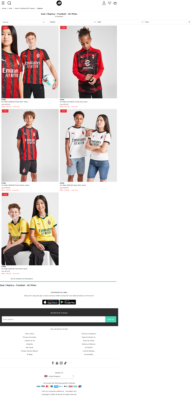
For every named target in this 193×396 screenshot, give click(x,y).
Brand (52, 22)
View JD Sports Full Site (59, 329)
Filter (167, 22)
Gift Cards (29, 347)
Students (29, 344)
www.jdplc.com (70, 391)
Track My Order (88, 340)
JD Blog (29, 354)
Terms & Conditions (89, 334)
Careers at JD (30, 340)
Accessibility (88, 354)
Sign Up (111, 319)
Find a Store (29, 334)
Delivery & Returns (88, 344)
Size (99, 22)
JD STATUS (89, 347)
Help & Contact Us (88, 337)
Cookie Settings (88, 351)
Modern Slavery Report (29, 351)
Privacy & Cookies (29, 337)
